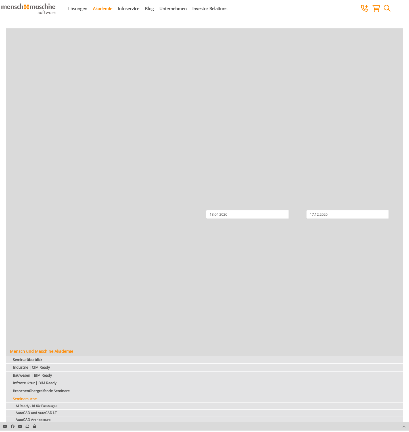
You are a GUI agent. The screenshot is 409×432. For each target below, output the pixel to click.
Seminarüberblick (27, 359)
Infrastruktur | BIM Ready (35, 382)
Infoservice (128, 8)
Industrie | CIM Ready (31, 367)
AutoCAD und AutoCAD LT (36, 412)
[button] (34, 426)
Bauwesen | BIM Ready (32, 375)
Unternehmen (173, 8)
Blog (149, 8)
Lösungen (77, 8)
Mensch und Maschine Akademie (41, 351)
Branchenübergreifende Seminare (41, 390)
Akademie (102, 8)
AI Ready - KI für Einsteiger (36, 406)
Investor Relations (209, 8)
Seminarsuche (25, 398)
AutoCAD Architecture (33, 419)
